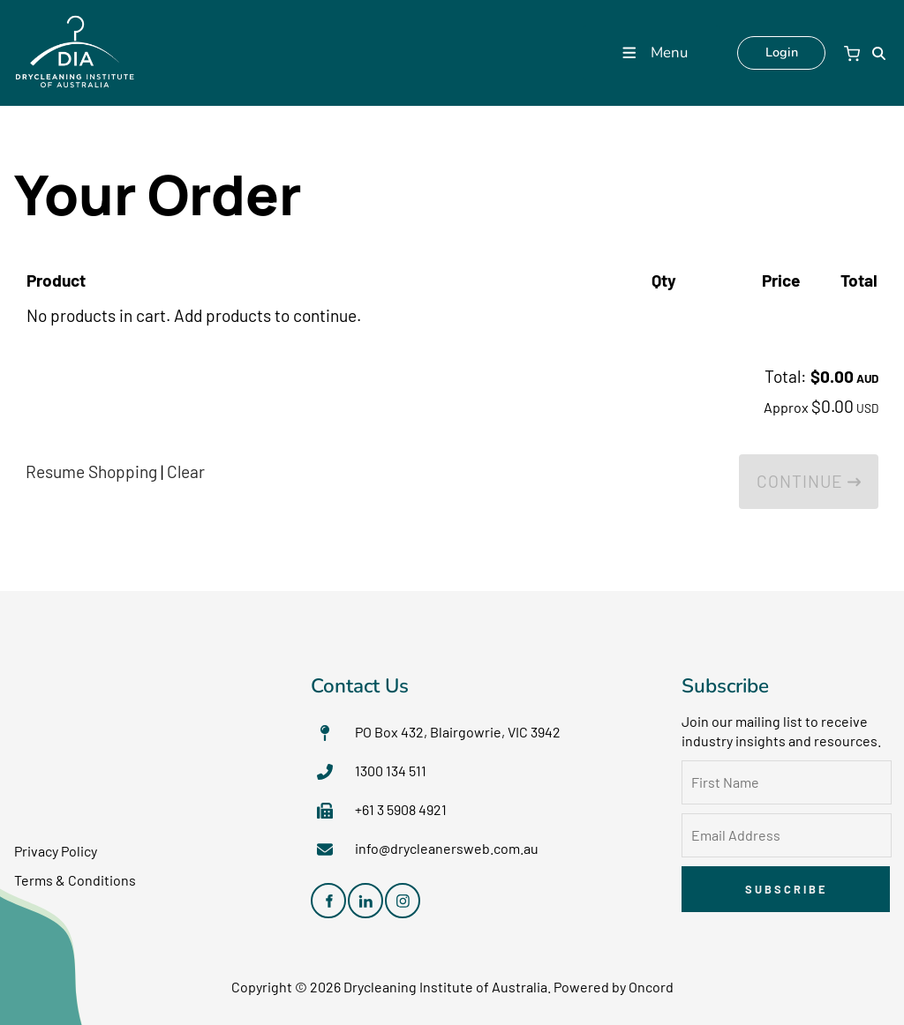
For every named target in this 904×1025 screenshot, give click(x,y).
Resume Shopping (91, 471)
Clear (186, 471)
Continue (809, 481)
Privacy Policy (55, 850)
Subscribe (786, 889)
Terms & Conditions (75, 880)
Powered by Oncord (614, 986)
